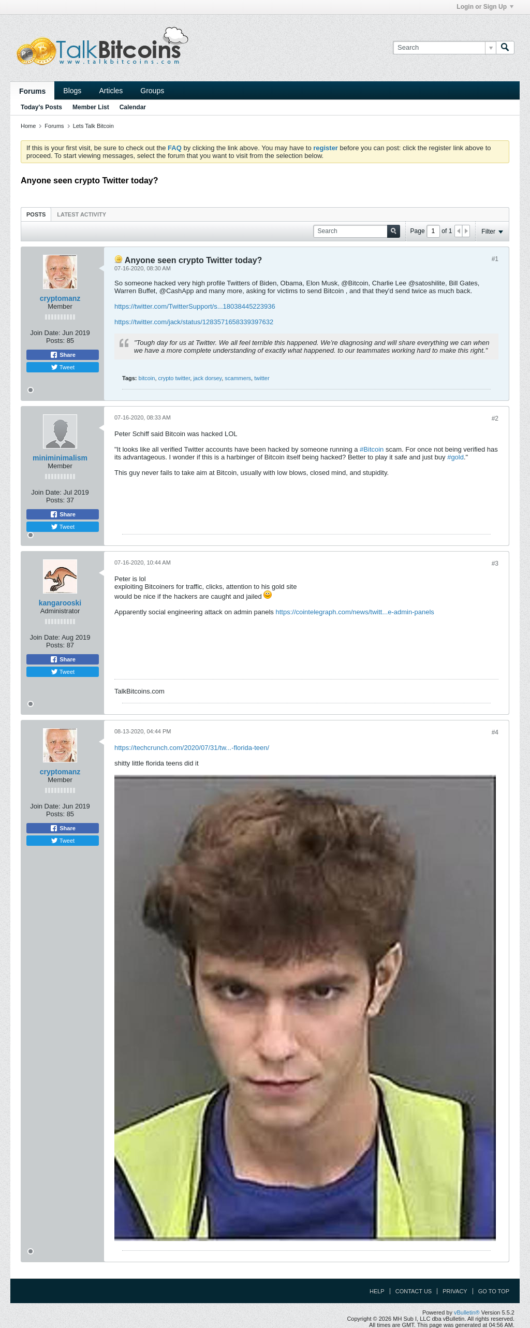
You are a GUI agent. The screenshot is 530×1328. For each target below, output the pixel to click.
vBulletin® (467, 1312)
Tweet (63, 367)
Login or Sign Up (485, 6)
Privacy (455, 1291)
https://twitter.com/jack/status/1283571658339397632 (193, 322)
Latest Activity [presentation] (81, 214)
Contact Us (413, 1291)
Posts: (55, 340)
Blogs (72, 90)
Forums (32, 91)
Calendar (133, 107)
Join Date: (45, 333)
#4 (495, 732)
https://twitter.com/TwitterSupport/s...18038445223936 (194, 306)
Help (377, 1291)
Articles (111, 90)
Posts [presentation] (36, 214)
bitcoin (147, 378)
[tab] (36, 214)
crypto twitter (174, 378)
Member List (90, 107)
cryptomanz (60, 298)
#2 (495, 418)
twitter (261, 378)
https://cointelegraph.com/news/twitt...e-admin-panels (354, 612)
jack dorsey (207, 378)
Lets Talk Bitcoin (93, 126)
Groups (152, 90)
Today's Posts (41, 107)
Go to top (493, 1291)
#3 (495, 563)
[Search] (444, 47)
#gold (455, 457)
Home (28, 126)
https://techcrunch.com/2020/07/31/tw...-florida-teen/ (191, 748)
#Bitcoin (372, 449)
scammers (238, 378)
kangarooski (60, 603)
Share (63, 355)
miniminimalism (60, 458)
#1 (495, 259)
